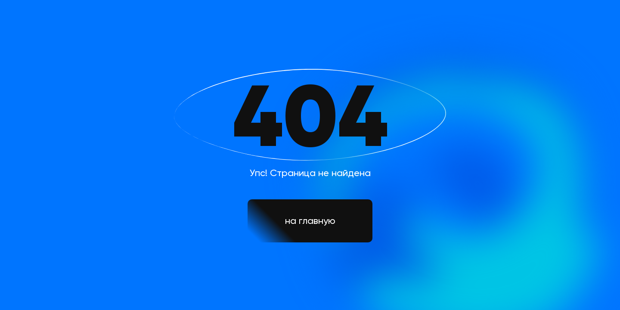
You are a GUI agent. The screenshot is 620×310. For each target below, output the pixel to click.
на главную (310, 220)
